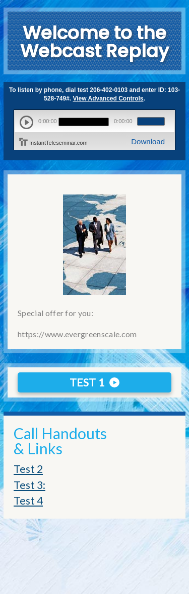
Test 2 (28, 468)
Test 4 (28, 500)
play (26, 122)
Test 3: (29, 484)
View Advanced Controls (108, 98)
